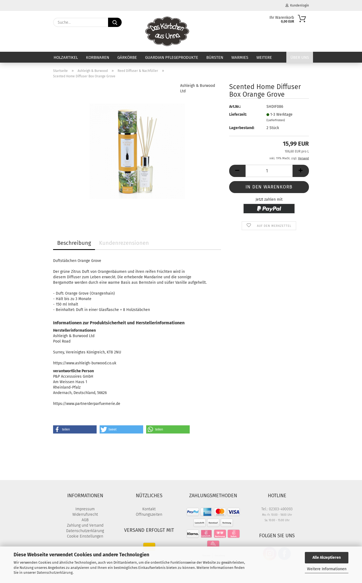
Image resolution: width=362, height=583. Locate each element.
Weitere (264, 57)
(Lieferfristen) (275, 120)
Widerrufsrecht (85, 514)
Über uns (299, 57)
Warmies (239, 57)
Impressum (85, 509)
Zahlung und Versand (85, 525)
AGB (85, 520)
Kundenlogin (297, 5)
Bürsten (214, 57)
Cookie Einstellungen (85, 536)
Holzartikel (66, 57)
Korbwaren (97, 57)
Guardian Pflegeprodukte (171, 57)
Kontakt (149, 509)
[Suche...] (115, 22)
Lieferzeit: (238, 114)
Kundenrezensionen (124, 243)
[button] (237, 171)
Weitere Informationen (326, 569)
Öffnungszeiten (149, 514)
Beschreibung (74, 243)
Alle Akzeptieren (326, 557)
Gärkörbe (127, 57)
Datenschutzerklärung (55, 572)
